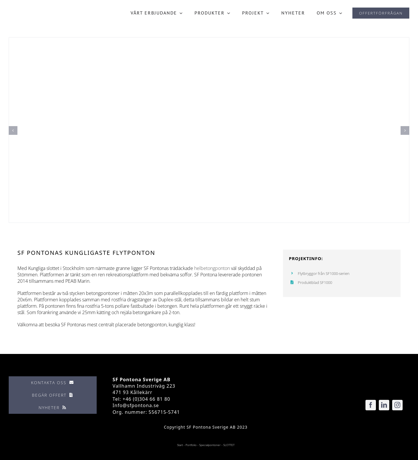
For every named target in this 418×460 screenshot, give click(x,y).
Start (180, 445)
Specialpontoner (210, 445)
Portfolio (191, 445)
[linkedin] (384, 405)
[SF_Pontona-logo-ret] (32, 11)
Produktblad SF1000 (315, 282)
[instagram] (397, 405)
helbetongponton (212, 268)
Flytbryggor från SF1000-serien (323, 273)
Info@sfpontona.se (136, 405)
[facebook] (370, 405)
